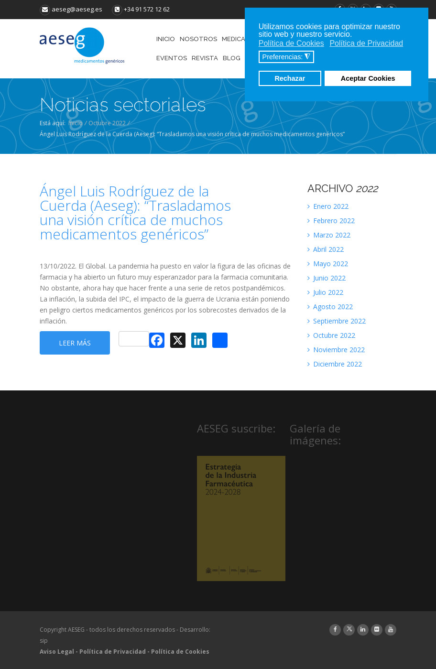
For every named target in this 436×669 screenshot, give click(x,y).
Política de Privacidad (112, 651)
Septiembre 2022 (336, 320)
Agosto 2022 (330, 306)
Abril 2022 (325, 249)
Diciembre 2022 (334, 363)
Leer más (75, 342)
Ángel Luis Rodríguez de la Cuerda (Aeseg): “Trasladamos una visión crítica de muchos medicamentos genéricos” (135, 212)
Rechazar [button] (289, 78)
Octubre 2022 (107, 123)
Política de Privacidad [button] (366, 43)
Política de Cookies (180, 651)
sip (44, 641)
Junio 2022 (326, 277)
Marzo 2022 (328, 234)
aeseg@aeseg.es (71, 9)
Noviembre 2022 (336, 349)
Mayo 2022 (327, 263)
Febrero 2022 (331, 220)
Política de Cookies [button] (291, 43)
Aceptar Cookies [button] (368, 78)
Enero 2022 (328, 206)
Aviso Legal (57, 651)
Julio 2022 (325, 292)
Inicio (75, 123)
